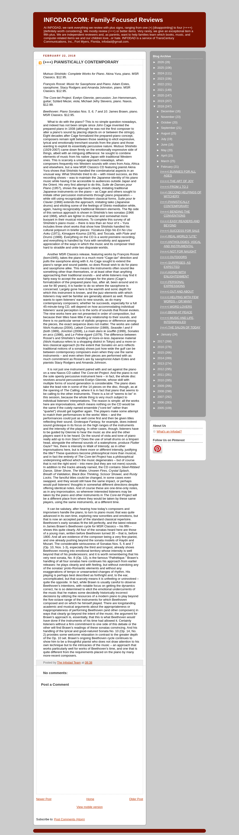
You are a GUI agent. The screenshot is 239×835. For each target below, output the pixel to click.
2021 (161, 90)
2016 (161, 347)
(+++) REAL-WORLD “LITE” (178, 236)
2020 (161, 95)
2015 (161, 352)
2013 (161, 363)
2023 (161, 78)
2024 (161, 73)
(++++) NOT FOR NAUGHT (178, 251)
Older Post (136, 799)
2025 (161, 67)
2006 (161, 402)
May (164, 150)
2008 (161, 391)
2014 (161, 358)
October (166, 122)
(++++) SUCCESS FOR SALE (180, 230)
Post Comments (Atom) (69, 819)
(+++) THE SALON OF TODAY (180, 327)
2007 (161, 397)
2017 (161, 341)
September (168, 128)
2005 (161, 408)
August (166, 133)
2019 (161, 101)
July (164, 139)
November (168, 117)
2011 (161, 374)
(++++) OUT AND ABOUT (177, 291)
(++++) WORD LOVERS (176, 306)
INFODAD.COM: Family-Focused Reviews (103, 19)
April (164, 155)
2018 (161, 106)
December (168, 111)
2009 (161, 386)
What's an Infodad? (169, 431)
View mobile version (90, 807)
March (165, 161)
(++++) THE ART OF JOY (177, 181)
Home (90, 799)
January (166, 334)
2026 (161, 62)
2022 (161, 84)
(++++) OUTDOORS (173, 257)
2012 (161, 369)
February (167, 166)
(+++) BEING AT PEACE (176, 312)
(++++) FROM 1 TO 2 (174, 186)
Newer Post (43, 799)
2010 (161, 380)
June (164, 144)
